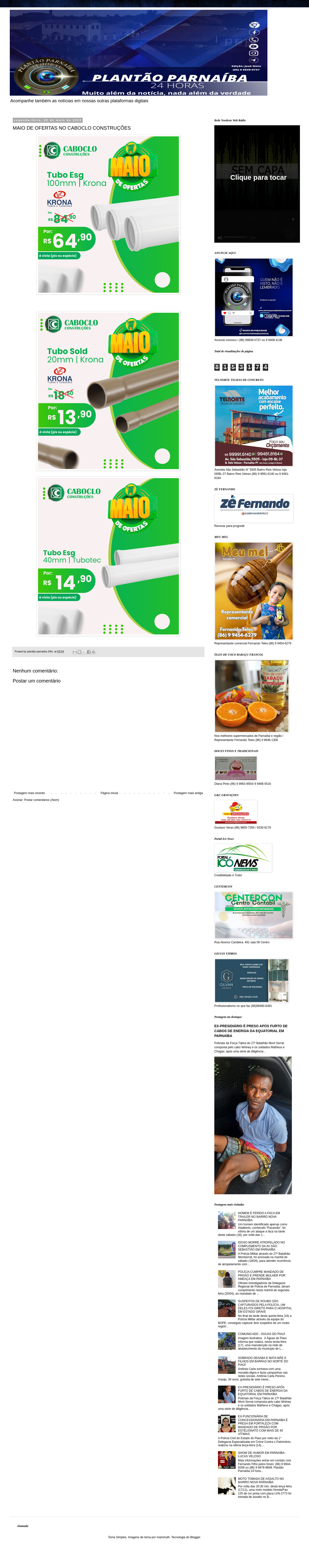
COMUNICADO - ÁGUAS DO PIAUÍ (261, 1334)
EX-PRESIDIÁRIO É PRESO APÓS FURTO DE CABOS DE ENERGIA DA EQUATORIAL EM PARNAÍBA (250, 1030)
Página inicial (109, 793)
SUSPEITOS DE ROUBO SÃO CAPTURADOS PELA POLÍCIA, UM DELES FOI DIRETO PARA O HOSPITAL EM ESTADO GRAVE (265, 1306)
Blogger (195, 1537)
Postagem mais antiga (188, 793)
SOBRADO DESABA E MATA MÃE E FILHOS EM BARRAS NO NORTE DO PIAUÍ (263, 1361)
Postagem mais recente (29, 793)
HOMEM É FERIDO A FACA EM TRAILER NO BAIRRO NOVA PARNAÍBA (259, 1216)
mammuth (163, 1537)
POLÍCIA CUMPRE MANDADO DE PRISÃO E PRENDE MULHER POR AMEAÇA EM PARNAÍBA (261, 1275)
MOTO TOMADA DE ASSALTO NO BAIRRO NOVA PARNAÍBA (261, 1480)
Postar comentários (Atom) (41, 800)
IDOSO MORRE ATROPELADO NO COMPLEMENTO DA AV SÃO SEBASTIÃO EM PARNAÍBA (261, 1246)
